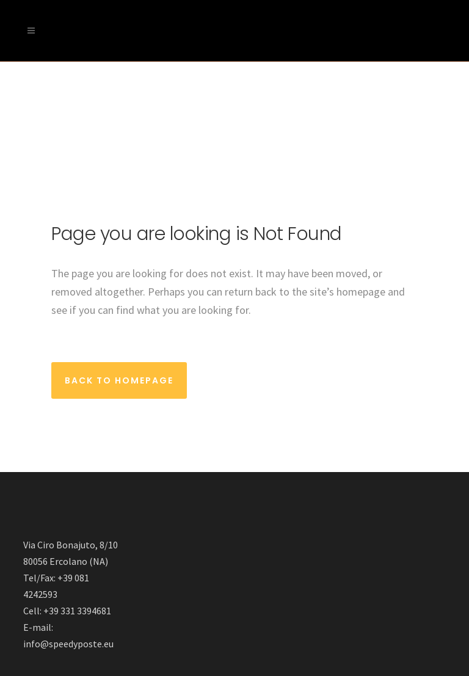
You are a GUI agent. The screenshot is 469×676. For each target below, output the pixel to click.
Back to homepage (119, 380)
